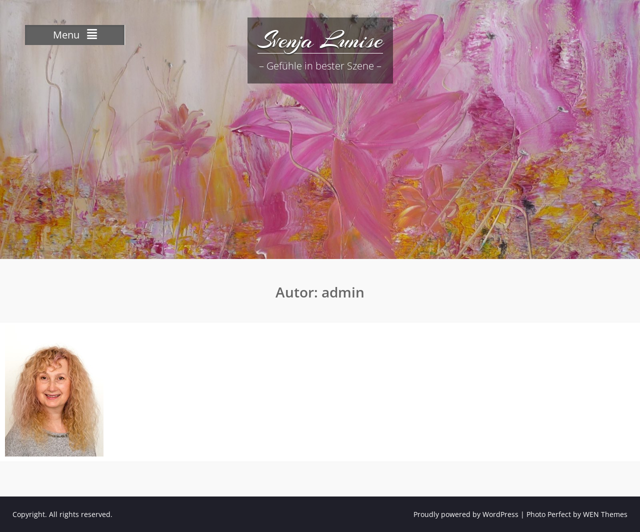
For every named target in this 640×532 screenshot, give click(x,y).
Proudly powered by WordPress (466, 514)
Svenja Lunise (320, 40)
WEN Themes (605, 514)
